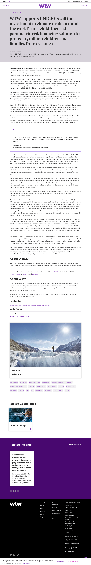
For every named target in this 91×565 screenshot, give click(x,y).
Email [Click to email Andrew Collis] (13, 316)
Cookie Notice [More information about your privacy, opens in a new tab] (26, 563)
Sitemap (54, 519)
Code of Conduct (69, 515)
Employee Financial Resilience (18, 386)
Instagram (25, 274)
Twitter (12, 274)
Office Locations (57, 510)
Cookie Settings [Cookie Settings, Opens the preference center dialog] (61, 561)
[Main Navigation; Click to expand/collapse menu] (6, 6)
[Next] (18, 491)
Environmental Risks (34, 382)
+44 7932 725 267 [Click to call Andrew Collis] (24, 316)
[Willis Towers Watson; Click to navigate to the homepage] (45, 5)
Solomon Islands (58, 390)
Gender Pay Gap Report (71, 526)
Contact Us (55, 516)
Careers (86, 1)
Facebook (18, 274)
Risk (41, 508)
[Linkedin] (14, 554)
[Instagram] (17, 554)
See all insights (75, 444)
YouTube (35, 274)
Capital (42, 511)
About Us (43, 502)
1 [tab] (13, 491)
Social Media (56, 513)
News (69, 1)
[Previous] (11, 491)
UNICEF (55, 272)
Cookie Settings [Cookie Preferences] (69, 512)
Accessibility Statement (71, 507)
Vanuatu (67, 390)
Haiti (27, 390)
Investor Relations (77, 1)
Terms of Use (68, 505)
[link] (22, 468)
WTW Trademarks (69, 551)
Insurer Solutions (52, 386)
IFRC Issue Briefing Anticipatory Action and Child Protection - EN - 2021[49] (29, 305)
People (42, 505)
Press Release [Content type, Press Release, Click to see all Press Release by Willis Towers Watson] (15, 12)
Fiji (32, 390)
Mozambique (47, 390)
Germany (61, 386)
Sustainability (46, 382)
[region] (45, 561)
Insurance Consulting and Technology (62, 382)
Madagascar (38, 390)
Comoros (21, 390)
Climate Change (41, 386)
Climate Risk (23, 382)
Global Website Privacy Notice (72, 502)
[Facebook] (10, 554)
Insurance (31, 386)
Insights (42, 517)
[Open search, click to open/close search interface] (84, 6)
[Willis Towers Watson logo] (16, 504)
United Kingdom (70, 386)
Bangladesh (13, 390)
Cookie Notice (68, 510)
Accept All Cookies (73, 561)
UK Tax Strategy (69, 528)
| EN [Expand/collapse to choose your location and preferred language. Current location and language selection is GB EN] (6, 1)
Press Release (14, 382)
